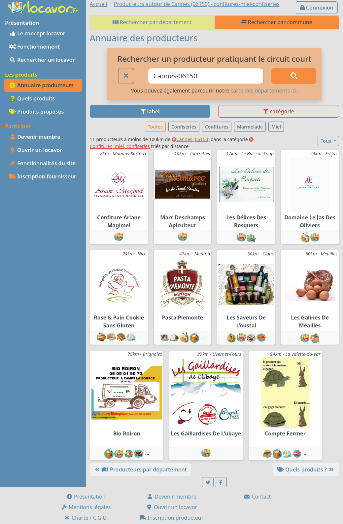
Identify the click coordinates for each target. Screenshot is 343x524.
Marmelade (250, 127)
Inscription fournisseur (42, 176)
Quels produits (32, 98)
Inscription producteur (172, 517)
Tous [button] (326, 141)
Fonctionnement (34, 46)
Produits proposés (36, 111)
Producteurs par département (140, 469)
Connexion (316, 7)
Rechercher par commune (276, 22)
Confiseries (183, 127)
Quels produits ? (306, 469)
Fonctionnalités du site (42, 163)
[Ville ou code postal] (205, 76)
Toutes (155, 127)
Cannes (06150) (191, 139)
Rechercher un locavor (42, 59)
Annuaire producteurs (41, 85)
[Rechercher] (293, 76)
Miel (276, 127)
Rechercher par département (152, 22)
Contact (257, 496)
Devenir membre (34, 136)
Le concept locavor (37, 33)
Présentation (86, 496)
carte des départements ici (263, 90)
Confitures (216, 127)
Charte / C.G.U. (86, 517)
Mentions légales (86, 507)
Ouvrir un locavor (35, 150)
